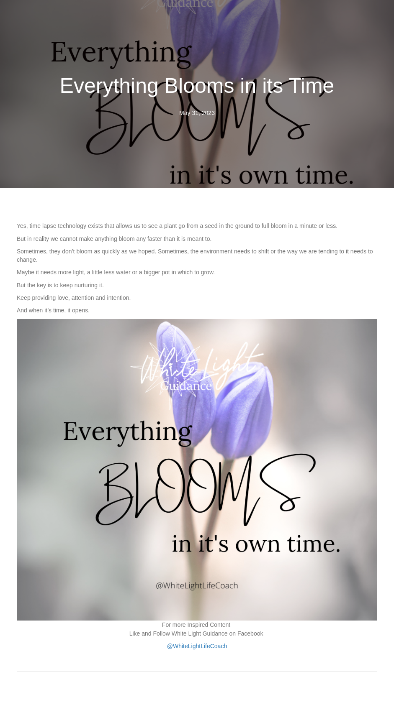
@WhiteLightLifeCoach (197, 646)
